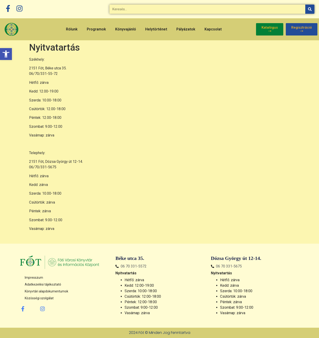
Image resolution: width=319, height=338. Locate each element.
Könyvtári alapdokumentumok (46, 291)
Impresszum (34, 277)
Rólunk (72, 29)
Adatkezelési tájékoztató (43, 284)
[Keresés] (309, 9)
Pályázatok (185, 29)
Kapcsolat (213, 29)
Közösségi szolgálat (39, 298)
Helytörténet (156, 29)
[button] (6, 54)
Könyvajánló (125, 29)
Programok (96, 29)
